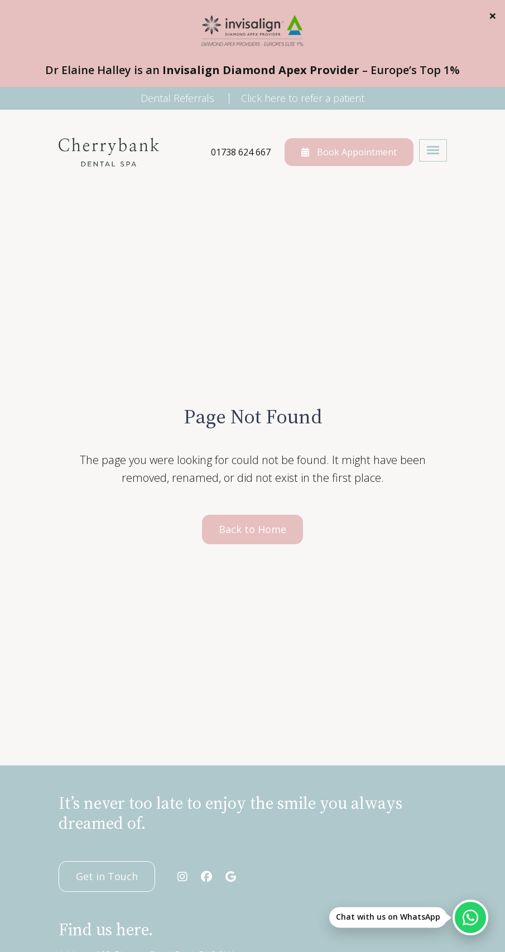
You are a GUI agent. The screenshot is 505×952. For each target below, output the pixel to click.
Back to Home (252, 529)
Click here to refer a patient (302, 98)
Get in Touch (107, 876)
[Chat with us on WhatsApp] (470, 917)
